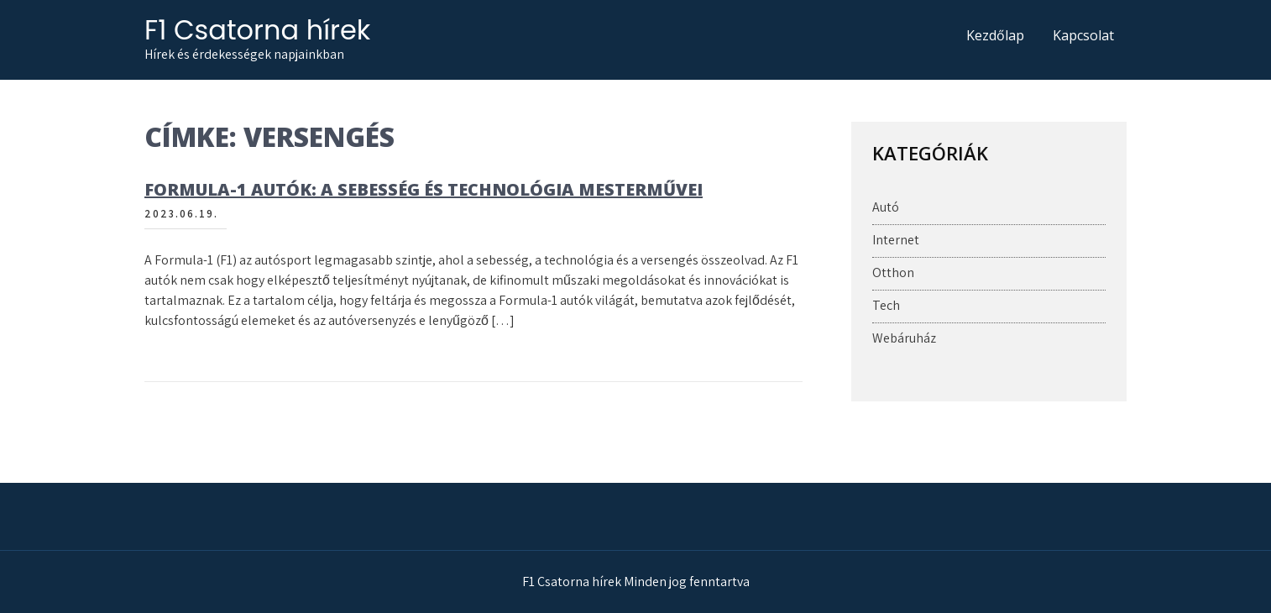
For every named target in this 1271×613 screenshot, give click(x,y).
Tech (886, 305)
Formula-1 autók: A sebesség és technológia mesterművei (423, 189)
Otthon (893, 272)
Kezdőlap (995, 35)
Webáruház (904, 338)
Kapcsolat (1083, 35)
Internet (895, 240)
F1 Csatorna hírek (257, 30)
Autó (885, 207)
